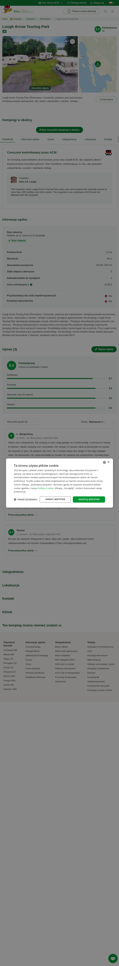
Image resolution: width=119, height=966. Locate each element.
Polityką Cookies (45, 485)
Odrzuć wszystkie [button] (53, 497)
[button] (25, 504)
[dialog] (59, 483)
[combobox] (104, 459)
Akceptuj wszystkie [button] (88, 497)
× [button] (108, 459)
